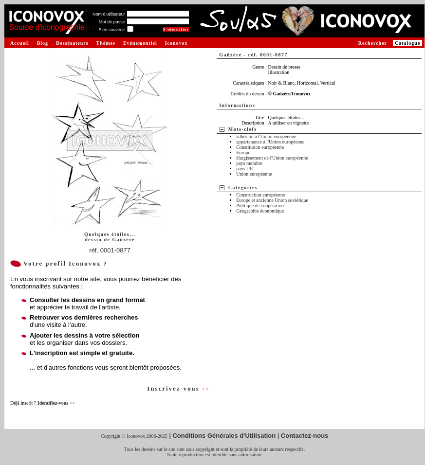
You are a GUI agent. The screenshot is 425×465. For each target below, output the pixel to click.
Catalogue (407, 43)
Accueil (19, 43)
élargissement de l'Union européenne (272, 158)
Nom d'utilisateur (108, 14)
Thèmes (105, 43)
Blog (42, 43)
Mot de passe (112, 21)
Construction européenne (260, 194)
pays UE (244, 168)
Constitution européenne (260, 147)
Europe (243, 152)
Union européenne (254, 174)
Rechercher (372, 43)
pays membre (249, 163)
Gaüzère (123, 239)
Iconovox (176, 43)
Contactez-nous (305, 435)
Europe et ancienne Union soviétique (272, 200)
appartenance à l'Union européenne (270, 141)
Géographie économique (260, 211)
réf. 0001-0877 (109, 250)
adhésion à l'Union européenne (266, 136)
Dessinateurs (72, 43)
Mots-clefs (242, 129)
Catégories (243, 187)
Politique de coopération (260, 205)
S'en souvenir (111, 29)
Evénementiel (140, 43)
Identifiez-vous (56, 403)
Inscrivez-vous (178, 388)
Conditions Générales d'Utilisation (224, 435)
